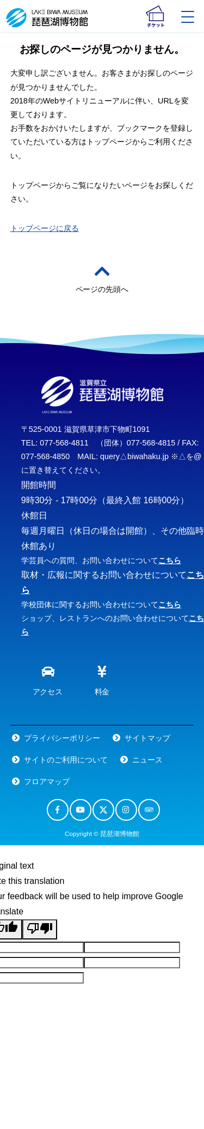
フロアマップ (47, 781)
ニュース (147, 759)
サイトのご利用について (66, 759)
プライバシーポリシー (62, 738)
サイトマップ (147, 738)
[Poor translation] (39, 929)
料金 (102, 678)
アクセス (48, 678)
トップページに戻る (44, 228)
